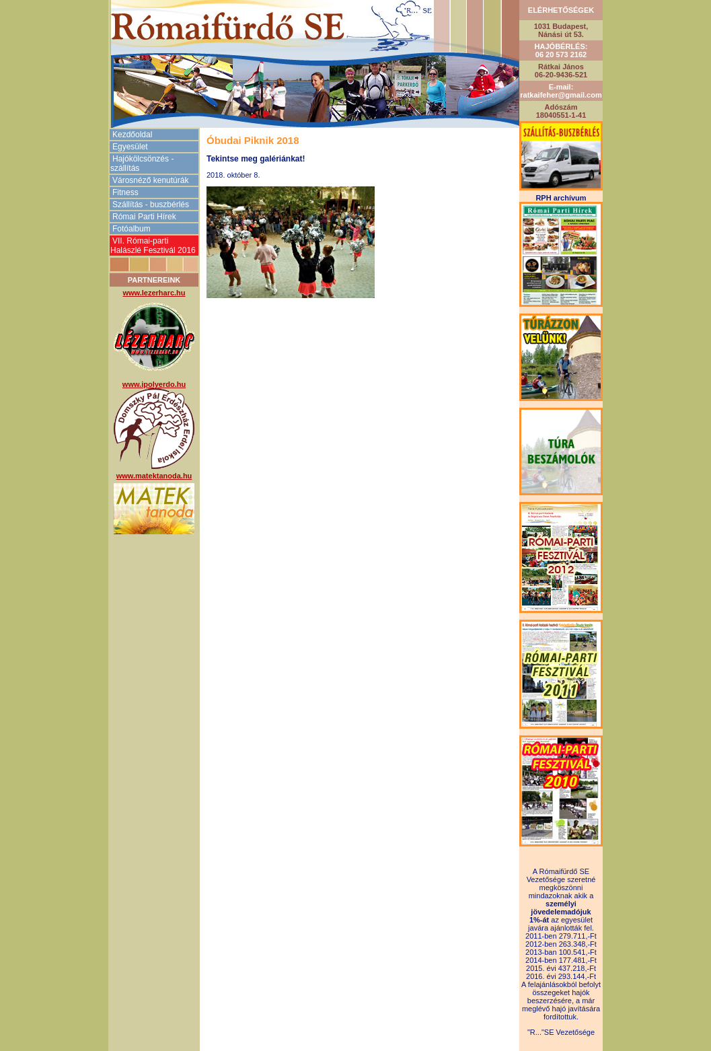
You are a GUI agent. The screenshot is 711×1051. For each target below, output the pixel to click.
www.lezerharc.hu (153, 293)
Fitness (125, 192)
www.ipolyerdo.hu (154, 384)
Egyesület (130, 146)
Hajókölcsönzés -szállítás (142, 163)
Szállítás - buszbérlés (150, 204)
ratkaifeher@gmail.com (560, 95)
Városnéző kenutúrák (150, 180)
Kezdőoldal (132, 134)
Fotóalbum (131, 228)
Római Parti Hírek (144, 216)
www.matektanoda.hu (154, 476)
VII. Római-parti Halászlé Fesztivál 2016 (153, 245)
